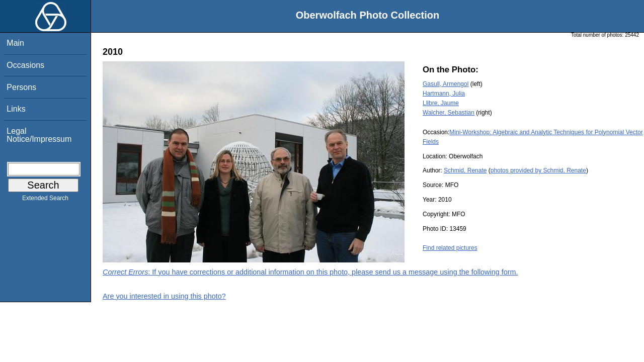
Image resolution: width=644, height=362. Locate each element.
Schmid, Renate (465, 170)
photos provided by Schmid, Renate (538, 170)
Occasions (25, 65)
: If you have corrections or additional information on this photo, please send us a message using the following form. (310, 272)
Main (15, 43)
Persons (21, 87)
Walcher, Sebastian (448, 112)
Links (16, 109)
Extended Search (45, 200)
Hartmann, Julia (444, 93)
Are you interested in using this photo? (164, 296)
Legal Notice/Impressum (39, 135)
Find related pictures (450, 247)
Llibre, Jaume (441, 103)
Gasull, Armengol (445, 83)
